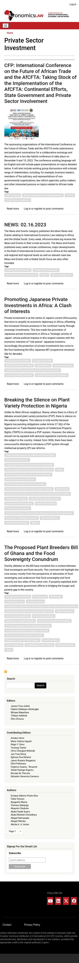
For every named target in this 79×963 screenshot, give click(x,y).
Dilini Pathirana (18, 763)
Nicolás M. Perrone (20, 773)
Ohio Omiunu (17, 718)
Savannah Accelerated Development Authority (27, 630)
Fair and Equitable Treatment (19, 375)
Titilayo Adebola (19, 715)
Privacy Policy (32, 924)
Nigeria (35, 523)
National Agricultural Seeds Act (20, 479)
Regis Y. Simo (18, 744)
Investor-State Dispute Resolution (51, 375)
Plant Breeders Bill (65, 645)
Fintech (44, 275)
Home (10, 32)
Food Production (50, 640)
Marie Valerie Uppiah (21, 741)
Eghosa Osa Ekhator (21, 757)
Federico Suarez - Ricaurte (24, 766)
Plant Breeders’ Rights (16, 498)
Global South (62, 489)
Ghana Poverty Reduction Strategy (54, 621)
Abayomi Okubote (20, 808)
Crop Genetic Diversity (44, 616)
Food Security (40, 597)
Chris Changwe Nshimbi (23, 750)
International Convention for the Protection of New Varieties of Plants (37, 494)
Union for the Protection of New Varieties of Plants (29, 489)
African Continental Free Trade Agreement (43, 195)
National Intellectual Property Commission (25, 484)
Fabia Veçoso (18, 798)
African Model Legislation (17, 616)
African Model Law (49, 518)
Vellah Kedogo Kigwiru (22, 770)
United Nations (43, 365)
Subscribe (15, 853)
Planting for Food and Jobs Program (22, 640)
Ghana (9, 650)
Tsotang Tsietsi (18, 747)
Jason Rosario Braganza (23, 760)
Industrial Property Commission (44, 498)
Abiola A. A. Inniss (20, 824)
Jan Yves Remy (18, 754)
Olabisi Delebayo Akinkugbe (25, 709)
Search (40, 685)
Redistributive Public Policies (39, 645)
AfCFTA (69, 195)
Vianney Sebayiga (20, 805)
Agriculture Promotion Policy (19, 503)
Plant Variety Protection (17, 523)
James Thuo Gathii (20, 706)
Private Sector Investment (18, 200)
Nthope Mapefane (20, 712)
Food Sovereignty (35, 601)
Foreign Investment (42, 361)
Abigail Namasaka (20, 818)
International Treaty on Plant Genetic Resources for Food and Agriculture (39, 513)
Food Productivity (14, 645)
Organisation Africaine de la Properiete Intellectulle (29, 465)
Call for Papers (13, 195)
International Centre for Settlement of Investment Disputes (32, 370)
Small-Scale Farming (45, 503)
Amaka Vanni (17, 738)
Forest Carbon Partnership (18, 270)
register (38, 208)
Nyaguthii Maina (19, 802)
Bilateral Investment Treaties (19, 365)
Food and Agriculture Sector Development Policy (28, 626)
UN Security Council (63, 365)
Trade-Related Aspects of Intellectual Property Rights (30, 455)
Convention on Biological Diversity (21, 518)
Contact (6, 924)
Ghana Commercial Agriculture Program (24, 635)
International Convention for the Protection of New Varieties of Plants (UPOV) (41, 606)
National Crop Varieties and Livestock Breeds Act (28, 474)
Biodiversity (55, 597)
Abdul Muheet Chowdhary (24, 814)
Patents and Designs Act (17, 460)
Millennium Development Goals (20, 621)
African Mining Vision (62, 275)
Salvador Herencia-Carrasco (25, 776)
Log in (73, 4)
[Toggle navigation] (5, 25)
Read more (13, 208)
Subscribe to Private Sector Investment (5, 672)
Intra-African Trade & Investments (21, 275)
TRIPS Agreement (65, 611)
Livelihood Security (14, 601)
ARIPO (59, 469)
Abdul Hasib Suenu (20, 811)
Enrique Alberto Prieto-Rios (24, 795)
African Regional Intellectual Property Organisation (29, 469)
